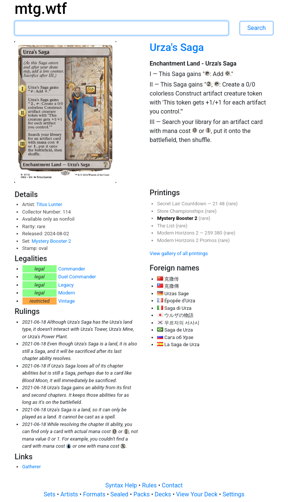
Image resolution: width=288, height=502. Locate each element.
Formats (94, 494)
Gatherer (31, 466)
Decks (164, 494)
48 (222, 203)
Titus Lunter (49, 204)
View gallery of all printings (179, 253)
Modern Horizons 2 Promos (187, 240)
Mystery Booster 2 (51, 241)
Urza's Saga (177, 47)
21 (216, 203)
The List (166, 226)
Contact (172, 485)
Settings (233, 494)
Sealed (120, 494)
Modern (66, 293)
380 (219, 233)
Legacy (66, 285)
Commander (71, 269)
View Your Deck (197, 494)
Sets (50, 494)
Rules (150, 485)
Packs (142, 494)
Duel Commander (77, 276)
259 (209, 233)
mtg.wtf (41, 9)
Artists (70, 494)
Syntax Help (122, 485)
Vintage (66, 301)
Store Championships (181, 211)
